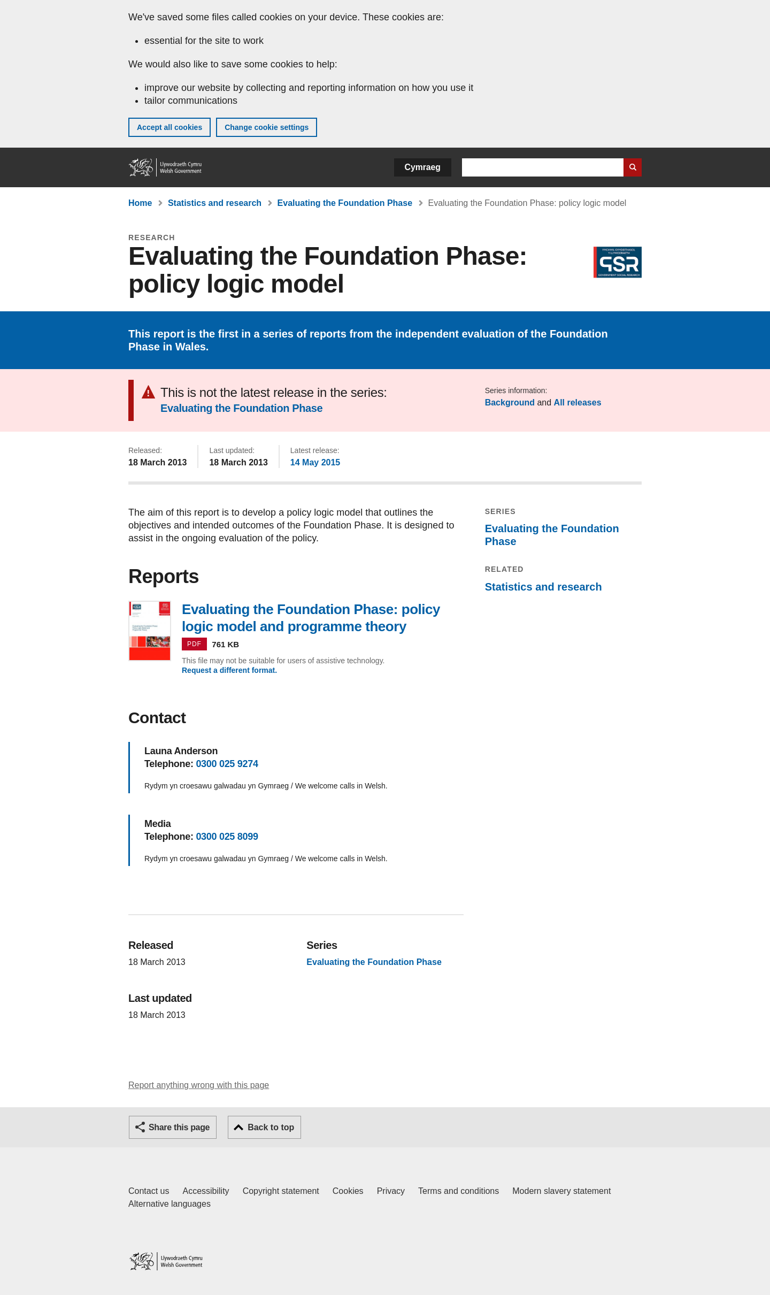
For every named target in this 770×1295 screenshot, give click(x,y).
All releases (578, 402)
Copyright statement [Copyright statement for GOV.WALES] (281, 1191)
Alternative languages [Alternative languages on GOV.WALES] (169, 1203)
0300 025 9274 (227, 763)
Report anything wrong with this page (198, 1085)
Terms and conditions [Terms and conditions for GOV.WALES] (458, 1191)
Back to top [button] (271, 1127)
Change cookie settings (267, 127)
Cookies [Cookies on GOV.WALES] (348, 1191)
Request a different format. (229, 670)
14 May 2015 (315, 462)
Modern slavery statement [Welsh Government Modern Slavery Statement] (561, 1191)
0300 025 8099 (227, 836)
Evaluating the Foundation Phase (345, 203)
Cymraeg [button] (423, 167)
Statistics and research (214, 203)
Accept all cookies (169, 127)
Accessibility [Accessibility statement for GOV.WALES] (205, 1191)
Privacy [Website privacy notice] (391, 1191)
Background (510, 402)
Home (140, 203)
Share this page (179, 1127)
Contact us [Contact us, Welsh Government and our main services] (148, 1191)
